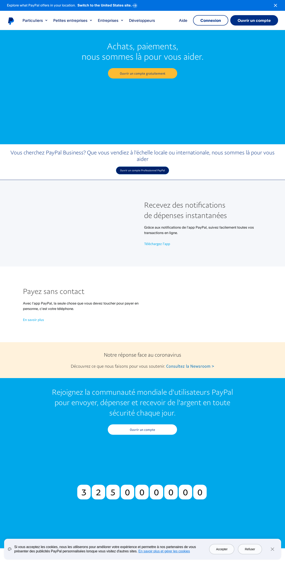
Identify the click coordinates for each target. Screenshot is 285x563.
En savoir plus (33, 320)
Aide (183, 20)
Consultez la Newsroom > (190, 366)
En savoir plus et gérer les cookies (164, 551)
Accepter (221, 549)
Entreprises (111, 20)
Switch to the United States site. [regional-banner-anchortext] (107, 5)
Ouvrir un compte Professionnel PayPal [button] (142, 170)
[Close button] (275, 5)
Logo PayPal (11, 21)
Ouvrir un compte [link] (254, 20)
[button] (142, 73)
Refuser (250, 549)
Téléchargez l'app (157, 244)
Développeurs (142, 20)
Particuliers (35, 20)
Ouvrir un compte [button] (142, 429)
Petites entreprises (73, 20)
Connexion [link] (210, 20)
